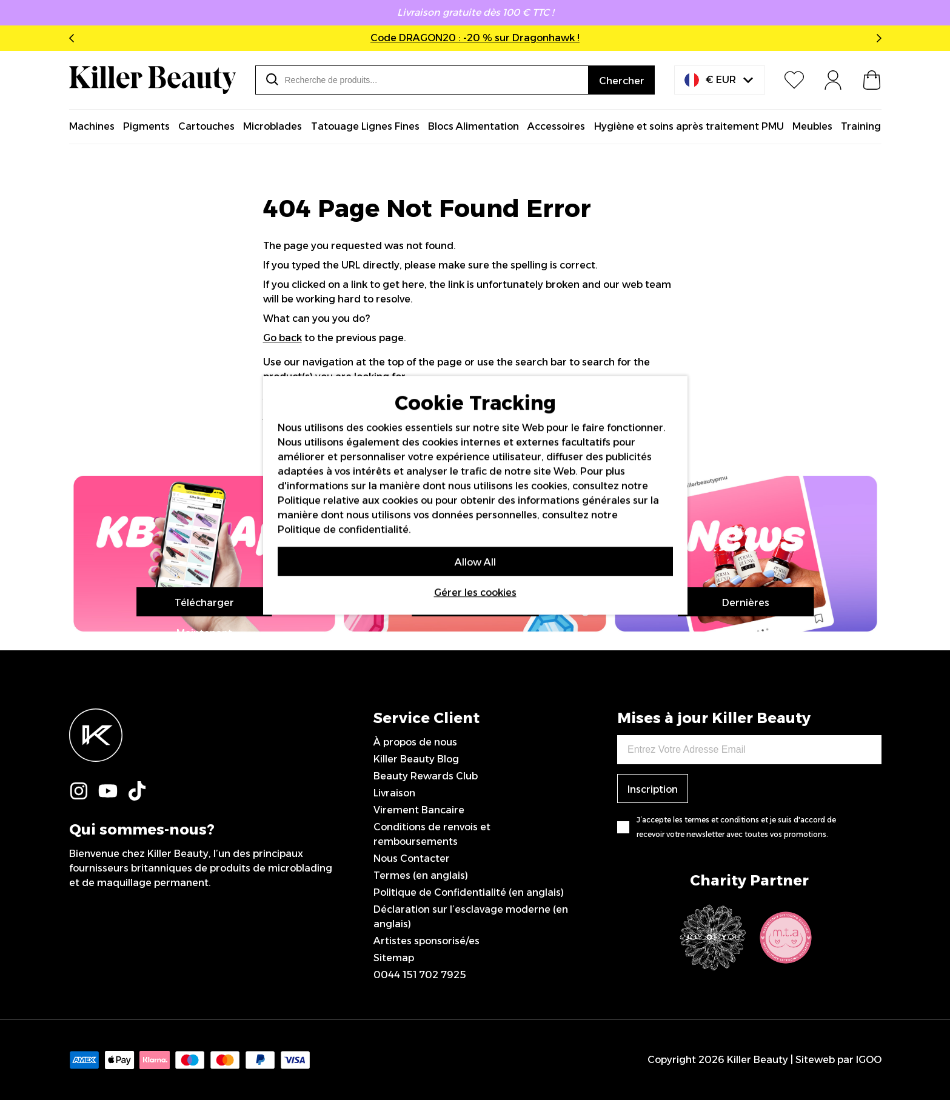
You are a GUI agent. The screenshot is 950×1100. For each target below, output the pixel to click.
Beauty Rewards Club (425, 776)
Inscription (652, 789)
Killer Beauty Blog (416, 759)
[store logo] (152, 80)
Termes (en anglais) (420, 875)
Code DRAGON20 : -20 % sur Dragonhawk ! (475, 38)
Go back (282, 338)
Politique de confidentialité (343, 529)
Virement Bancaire (418, 810)
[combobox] (422, 80)
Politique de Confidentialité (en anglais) (468, 892)
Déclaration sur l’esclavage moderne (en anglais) (470, 917)
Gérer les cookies (475, 592)
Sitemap (393, 958)
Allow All (475, 562)
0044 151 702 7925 (419, 975)
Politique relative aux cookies (348, 500)
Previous (74, 38)
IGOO (868, 1059)
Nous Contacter (411, 858)
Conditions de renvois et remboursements (431, 834)
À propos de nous (415, 742)
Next (876, 38)
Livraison (394, 793)
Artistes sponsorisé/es (426, 941)
